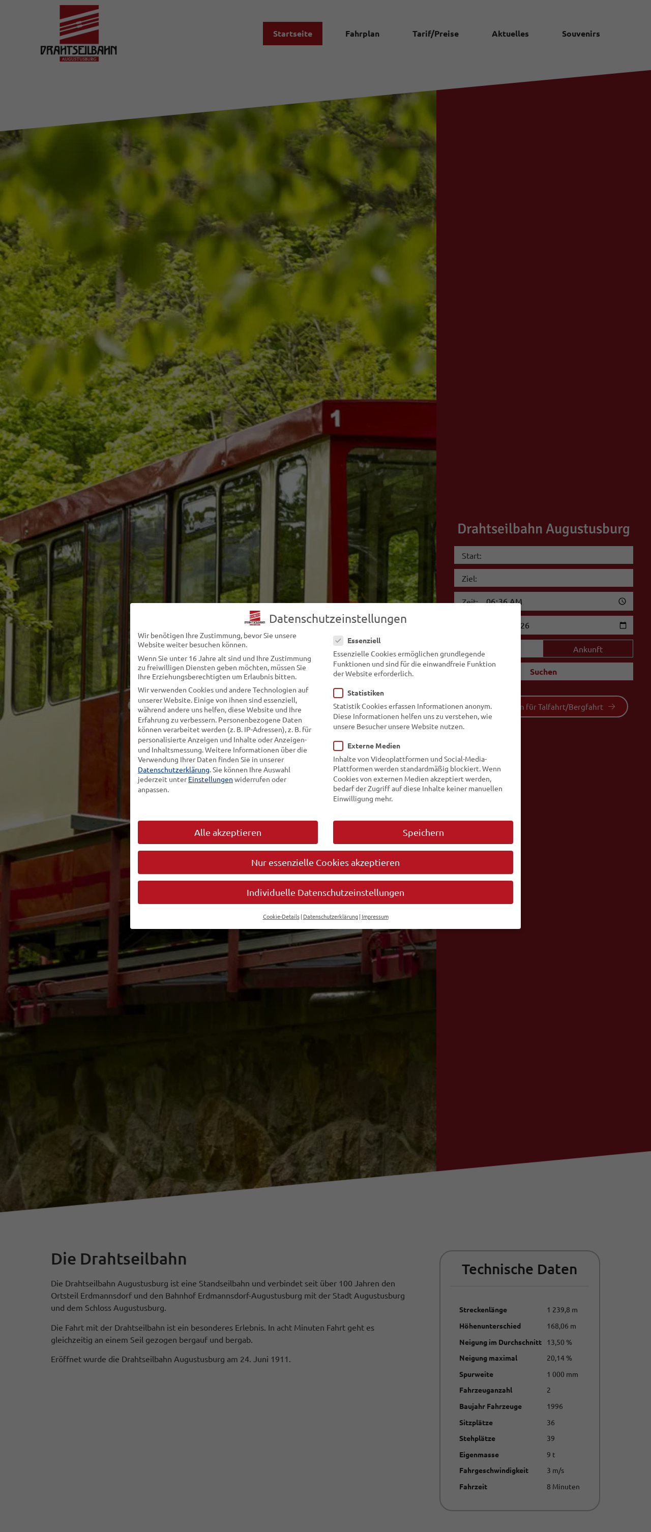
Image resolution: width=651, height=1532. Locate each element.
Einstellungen (210, 779)
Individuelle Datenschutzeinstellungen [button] (325, 892)
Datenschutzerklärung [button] (330, 916)
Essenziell (360, 640)
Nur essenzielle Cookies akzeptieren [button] (325, 862)
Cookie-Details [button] (281, 916)
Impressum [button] (375, 916)
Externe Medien (370, 745)
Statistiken (362, 692)
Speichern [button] (423, 832)
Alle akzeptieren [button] (227, 832)
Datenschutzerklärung (174, 769)
